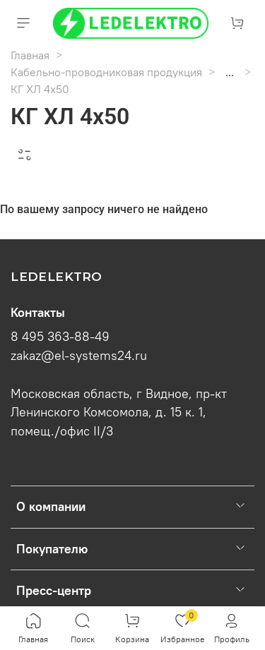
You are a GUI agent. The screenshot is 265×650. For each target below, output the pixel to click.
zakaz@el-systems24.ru (79, 355)
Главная (30, 55)
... (229, 72)
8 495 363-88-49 (60, 336)
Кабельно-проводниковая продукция (106, 72)
